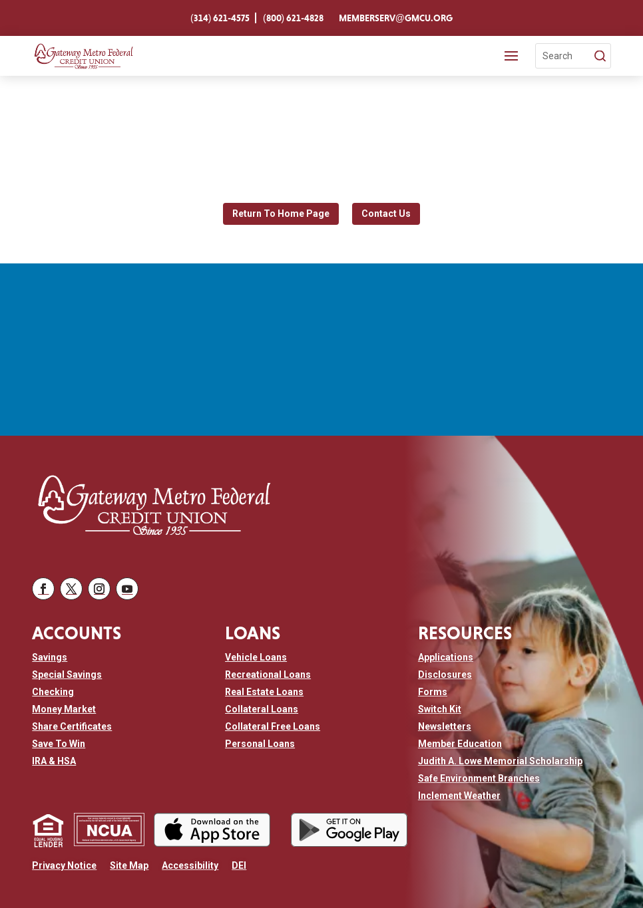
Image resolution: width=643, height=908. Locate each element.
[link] (220, 18)
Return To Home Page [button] (280, 208)
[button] (43, 585)
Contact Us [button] (386, 208)
